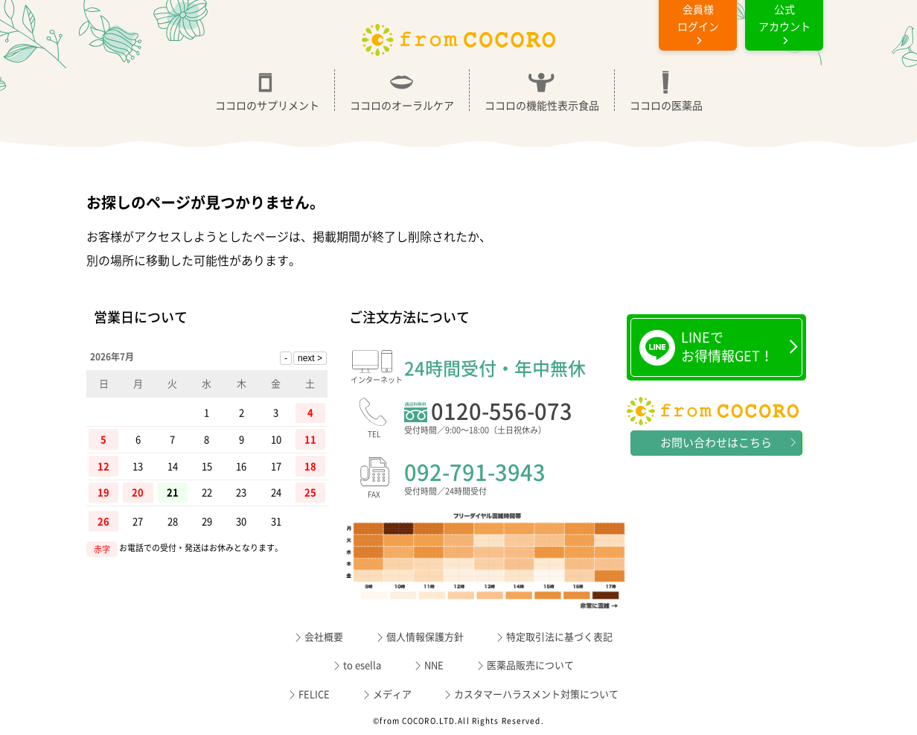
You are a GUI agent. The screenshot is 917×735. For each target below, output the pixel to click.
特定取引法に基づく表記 (559, 637)
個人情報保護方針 (425, 637)
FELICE (314, 694)
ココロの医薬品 (666, 90)
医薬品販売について (530, 665)
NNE (434, 665)
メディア (392, 694)
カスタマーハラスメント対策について (536, 694)
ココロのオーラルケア (402, 90)
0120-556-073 (515, 420)
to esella (362, 665)
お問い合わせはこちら (716, 442)
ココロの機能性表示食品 (542, 90)
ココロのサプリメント (267, 90)
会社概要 (323, 637)
